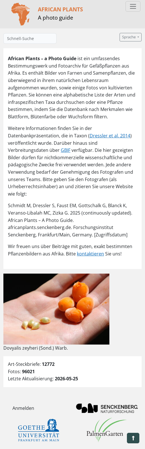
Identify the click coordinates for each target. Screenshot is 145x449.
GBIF (65, 150)
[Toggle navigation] (132, 6)
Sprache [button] (129, 37)
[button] (133, 438)
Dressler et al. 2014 (110, 136)
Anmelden (23, 408)
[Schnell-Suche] (30, 38)
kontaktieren (90, 254)
